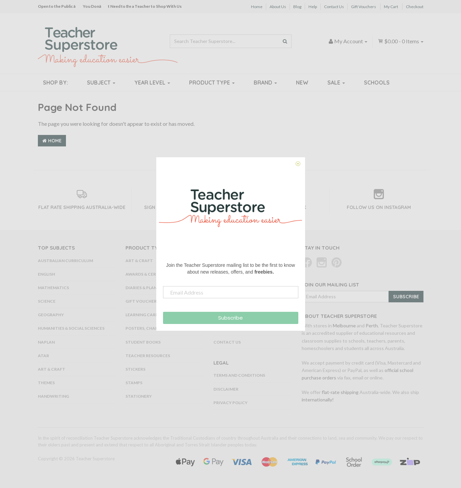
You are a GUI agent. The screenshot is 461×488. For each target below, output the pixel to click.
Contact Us (334, 6)
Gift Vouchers (363, 6)
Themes (46, 382)
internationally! (318, 399)
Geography (51, 314)
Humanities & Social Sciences (71, 328)
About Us (278, 6)
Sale (336, 82)
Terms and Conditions (239, 375)
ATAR (43, 355)
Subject (101, 82)
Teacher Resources (147, 355)
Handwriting (53, 396)
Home (256, 6)
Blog (297, 6)
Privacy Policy (230, 402)
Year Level (152, 82)
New (302, 82)
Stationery (138, 396)
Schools (377, 82)
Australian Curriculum (65, 260)
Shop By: (55, 82)
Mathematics (53, 287)
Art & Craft (51, 369)
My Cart (391, 6)
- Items (400, 41)
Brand (265, 82)
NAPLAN (46, 342)
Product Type (212, 82)
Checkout (414, 6)
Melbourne (344, 325)
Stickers (135, 369)
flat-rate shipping (340, 392)
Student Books (143, 342)
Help (312, 6)
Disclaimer (225, 389)
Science (46, 301)
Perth (372, 325)
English (46, 274)
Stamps (133, 382)
